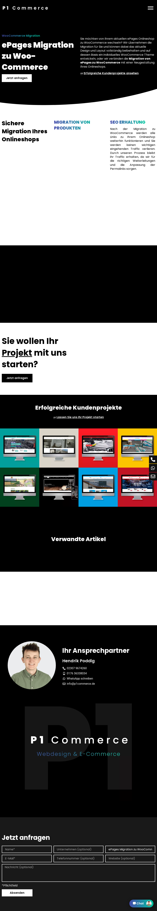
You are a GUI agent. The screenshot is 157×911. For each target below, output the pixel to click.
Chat (142, 903)
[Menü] (150, 8)
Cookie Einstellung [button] (92, 908)
